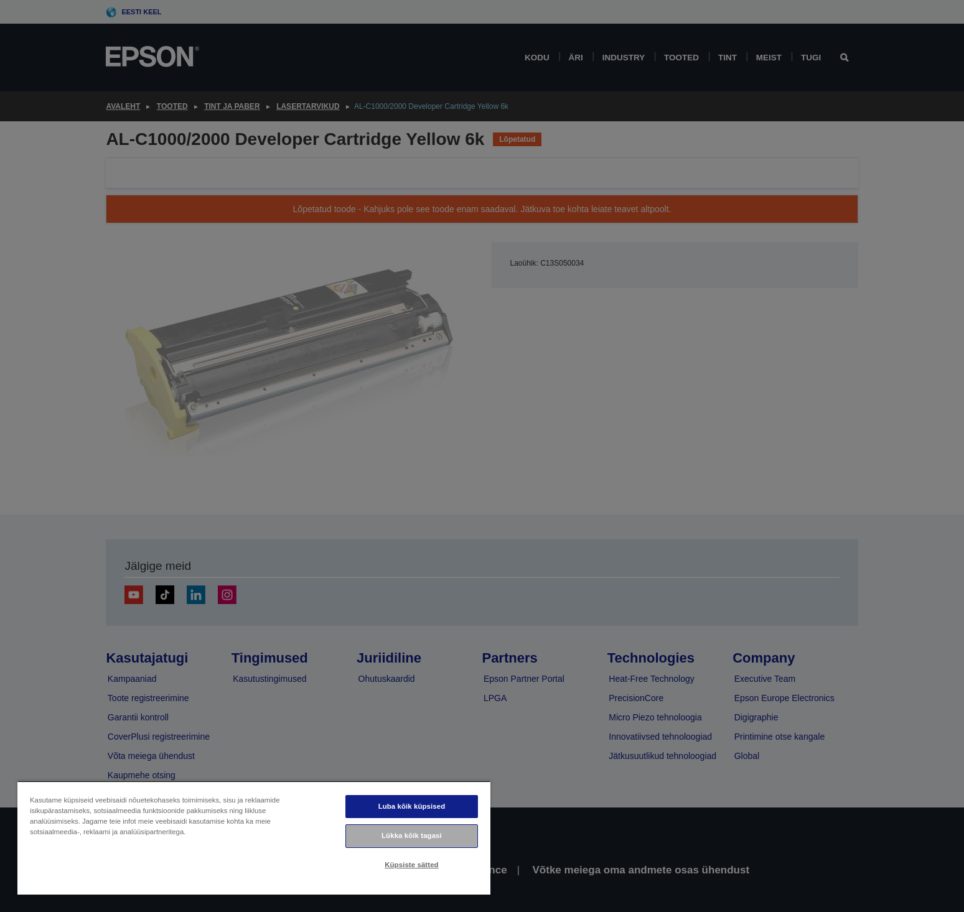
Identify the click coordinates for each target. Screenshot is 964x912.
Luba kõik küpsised (412, 806)
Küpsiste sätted (411, 864)
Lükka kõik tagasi (411, 835)
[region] (253, 838)
